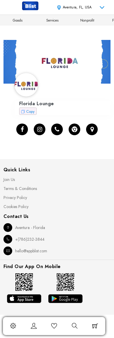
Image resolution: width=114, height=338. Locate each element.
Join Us (9, 179)
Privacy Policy (15, 197)
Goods (17, 20)
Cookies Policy (15, 207)
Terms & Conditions (20, 188)
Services (52, 20)
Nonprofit (87, 20)
